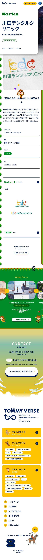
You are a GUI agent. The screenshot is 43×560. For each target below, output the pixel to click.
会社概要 (10, 506)
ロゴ (8, 153)
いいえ (11, 545)
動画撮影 (9, 491)
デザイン (7, 164)
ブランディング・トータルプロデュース (18, 456)
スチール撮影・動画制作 (14, 459)
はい (10, 541)
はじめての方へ (12, 511)
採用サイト (21, 476)
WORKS (11, 48)
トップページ (11, 502)
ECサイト (28, 488)
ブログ (9, 520)
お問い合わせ (12, 525)
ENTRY (19, 48)
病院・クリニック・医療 (9, 41)
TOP (3, 48)
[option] (21, 297)
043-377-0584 (25, 360)
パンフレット (17, 453)
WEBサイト (10, 449)
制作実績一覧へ (22, 319)
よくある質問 (11, 516)
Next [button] (36, 291)
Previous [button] (7, 291)
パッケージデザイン (23, 449)
